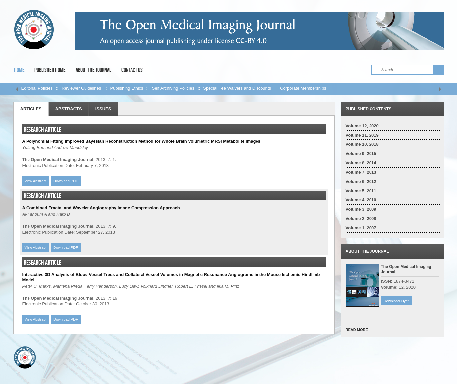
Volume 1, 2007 (361, 227)
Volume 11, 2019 (362, 135)
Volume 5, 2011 (361, 190)
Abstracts (68, 108)
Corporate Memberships (303, 88)
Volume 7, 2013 (361, 172)
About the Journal (93, 70)
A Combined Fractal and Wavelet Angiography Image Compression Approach (101, 207)
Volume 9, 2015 (361, 153)
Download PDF (65, 181)
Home (19, 70)
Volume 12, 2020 (362, 125)
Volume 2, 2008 (361, 218)
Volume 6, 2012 (361, 181)
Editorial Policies (37, 88)
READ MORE (357, 330)
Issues (103, 108)
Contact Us (132, 70)
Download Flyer (396, 301)
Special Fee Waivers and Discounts (237, 88)
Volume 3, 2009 (361, 209)
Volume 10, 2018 (362, 144)
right (440, 89)
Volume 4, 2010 (361, 199)
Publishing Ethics (126, 88)
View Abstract (35, 181)
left (17, 89)
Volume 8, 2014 (361, 162)
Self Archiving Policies (173, 88)
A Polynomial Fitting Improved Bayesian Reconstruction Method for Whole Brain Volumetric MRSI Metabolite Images (141, 141)
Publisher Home (50, 70)
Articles (31, 108)
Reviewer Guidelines (81, 88)
